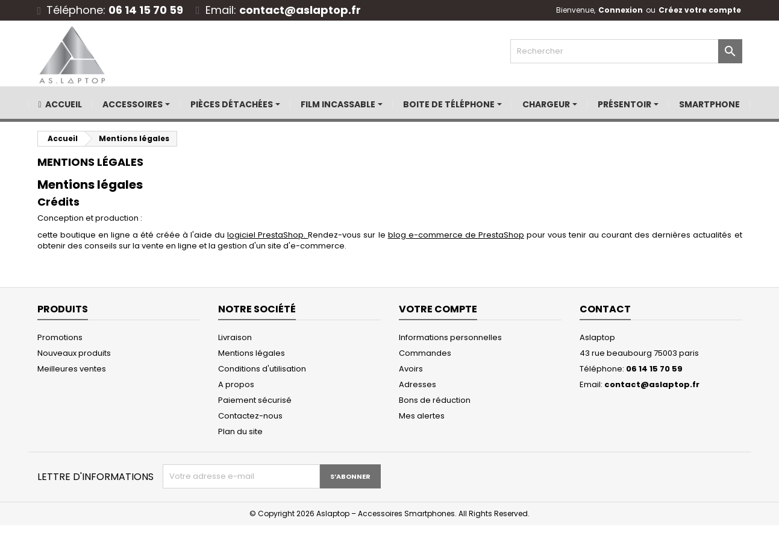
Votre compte (438, 309)
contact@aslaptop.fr (300, 9)
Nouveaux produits (74, 353)
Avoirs (411, 368)
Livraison (235, 337)
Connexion (620, 10)
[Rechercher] (626, 51)
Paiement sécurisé (255, 400)
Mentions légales (251, 353)
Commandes (425, 353)
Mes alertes (422, 416)
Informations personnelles (450, 337)
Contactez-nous (250, 416)
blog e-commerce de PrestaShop (456, 235)
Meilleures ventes (71, 368)
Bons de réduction (435, 400)
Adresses (417, 384)
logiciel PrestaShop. (267, 235)
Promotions (60, 337)
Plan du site (240, 431)
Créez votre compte (700, 10)
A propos (236, 384)
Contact (605, 309)
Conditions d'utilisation (262, 368)
